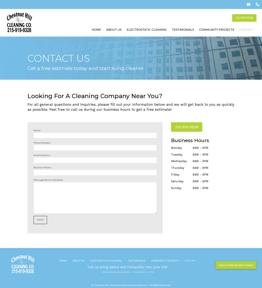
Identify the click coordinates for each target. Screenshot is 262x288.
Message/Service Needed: (95, 181)
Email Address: (95, 158)
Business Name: (95, 170)
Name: (95, 133)
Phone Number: (95, 145)
